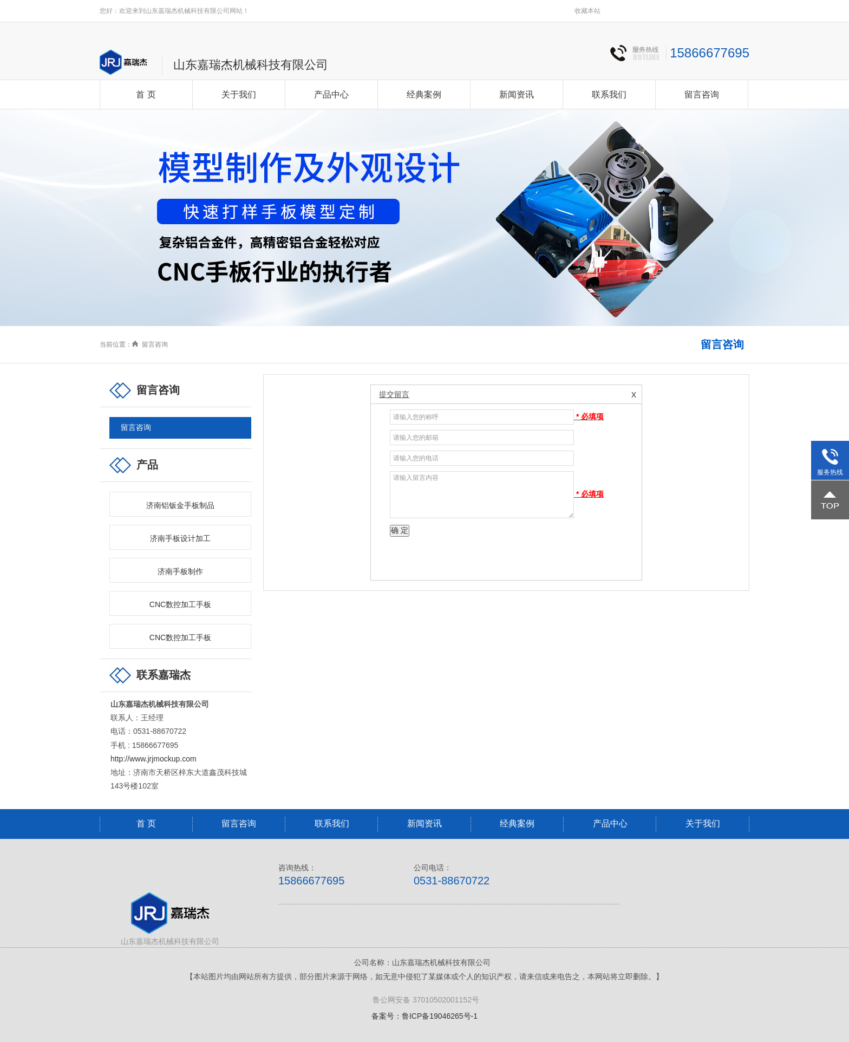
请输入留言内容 (482, 494)
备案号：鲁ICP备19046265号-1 (424, 1016)
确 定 (399, 530)
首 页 (145, 94)
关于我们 (238, 94)
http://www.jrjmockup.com (153, 758)
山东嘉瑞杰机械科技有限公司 (250, 64)
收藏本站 (587, 11)
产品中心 (331, 94)
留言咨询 (701, 94)
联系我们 (609, 94)
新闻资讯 (516, 94)
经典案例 (424, 94)
